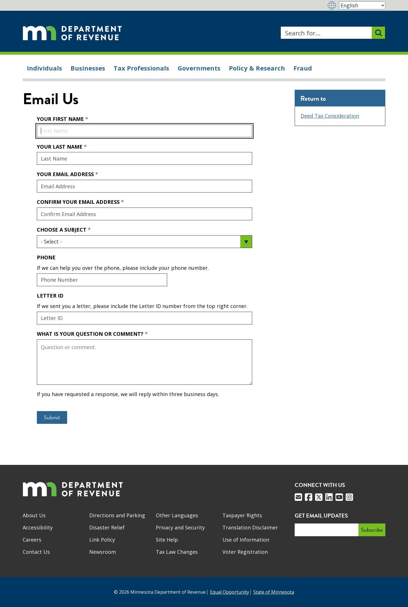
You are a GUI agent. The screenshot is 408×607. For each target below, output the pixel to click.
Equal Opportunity (229, 592)
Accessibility (38, 527)
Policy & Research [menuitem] (257, 68)
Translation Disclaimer (250, 527)
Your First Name (61, 119)
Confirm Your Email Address (79, 201)
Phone (46, 257)
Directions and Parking (117, 515)
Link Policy (102, 539)
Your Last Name (60, 146)
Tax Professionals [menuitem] (141, 68)
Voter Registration (245, 551)
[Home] (72, 32)
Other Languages (177, 515)
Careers (32, 539)
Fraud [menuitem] (303, 68)
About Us (34, 515)
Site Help (167, 539)
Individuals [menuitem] (44, 68)
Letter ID (50, 295)
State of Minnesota (273, 592)
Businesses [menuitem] (88, 68)
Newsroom (102, 551)
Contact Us (36, 551)
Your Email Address (66, 174)
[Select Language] (362, 5)
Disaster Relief (107, 527)
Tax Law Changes (177, 551)
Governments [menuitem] (199, 68)
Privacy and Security (180, 527)
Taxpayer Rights (242, 515)
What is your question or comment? (91, 333)
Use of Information (245, 539)
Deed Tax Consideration (330, 115)
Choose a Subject (62, 229)
